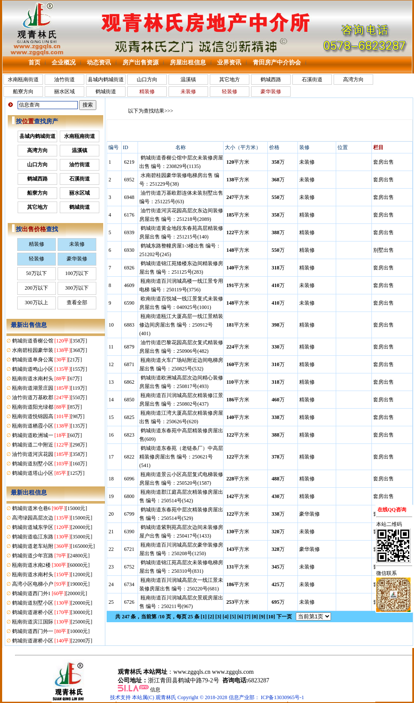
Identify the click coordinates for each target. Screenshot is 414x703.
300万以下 (77, 288)
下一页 (284, 617)
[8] (255, 617)
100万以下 (77, 273)
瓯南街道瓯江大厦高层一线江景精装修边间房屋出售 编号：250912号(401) (181, 324)
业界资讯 (229, 62)
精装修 (36, 244)
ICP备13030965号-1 (282, 697)
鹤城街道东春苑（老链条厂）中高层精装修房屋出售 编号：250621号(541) (181, 456)
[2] (211, 617)
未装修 (77, 244)
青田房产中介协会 (277, 62)
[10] (271, 617)
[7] (248, 617)
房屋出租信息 (188, 62)
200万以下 (36, 288)
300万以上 (36, 303)
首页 (34, 62)
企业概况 (64, 62)
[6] (240, 617)
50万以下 (36, 273)
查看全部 (77, 303)
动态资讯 (99, 62)
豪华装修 (77, 259)
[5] (233, 617)
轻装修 (36, 259)
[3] (218, 617)
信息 (155, 690)
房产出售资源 (141, 62)
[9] (262, 617)
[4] (226, 617)
